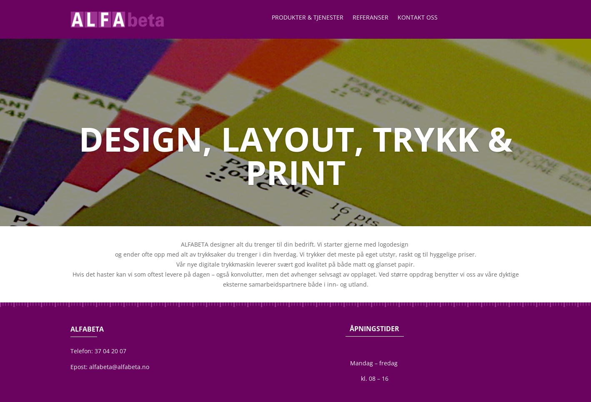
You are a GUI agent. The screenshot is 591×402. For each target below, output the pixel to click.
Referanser (370, 18)
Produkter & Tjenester (307, 18)
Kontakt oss (418, 18)
